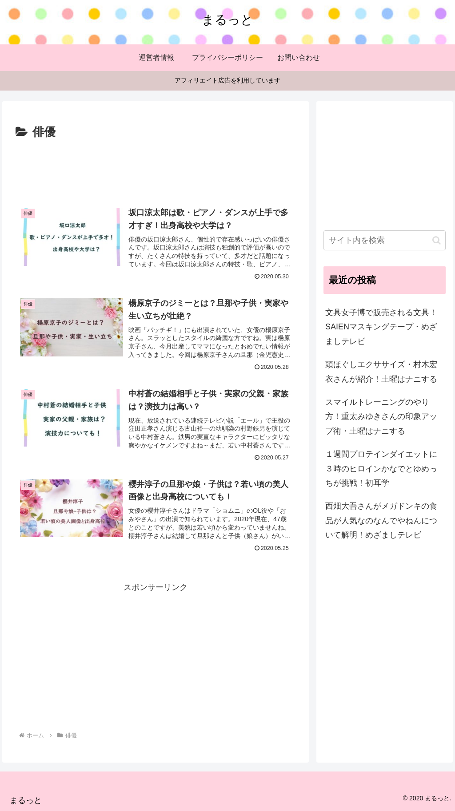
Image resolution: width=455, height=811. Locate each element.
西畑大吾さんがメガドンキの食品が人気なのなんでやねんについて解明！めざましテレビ (381, 520)
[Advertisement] (155, 168)
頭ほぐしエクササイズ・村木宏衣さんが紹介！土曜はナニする (381, 371)
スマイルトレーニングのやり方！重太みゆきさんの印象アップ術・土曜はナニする (381, 416)
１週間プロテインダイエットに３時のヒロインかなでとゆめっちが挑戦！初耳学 (381, 468)
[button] (436, 240)
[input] (384, 240)
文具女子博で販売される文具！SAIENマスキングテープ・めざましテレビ (381, 327)
